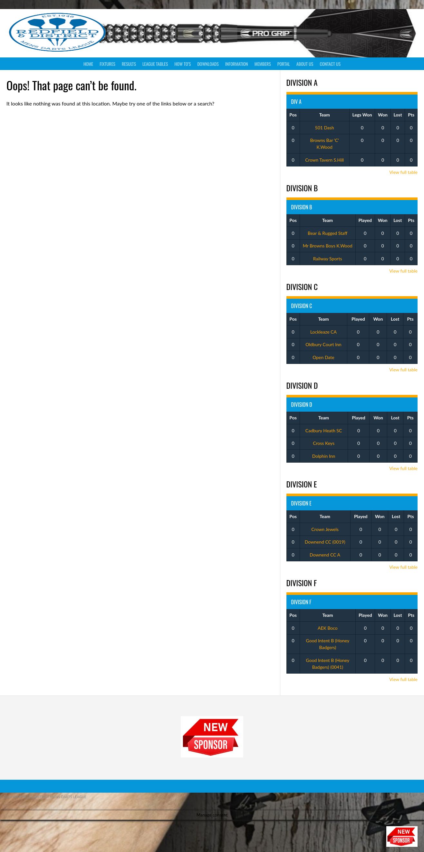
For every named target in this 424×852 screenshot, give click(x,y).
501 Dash (324, 127)
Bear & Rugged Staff (327, 233)
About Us (304, 63)
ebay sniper (413, 797)
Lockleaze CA (323, 332)
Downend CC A (325, 554)
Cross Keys (323, 443)
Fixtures (107, 63)
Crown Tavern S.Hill (324, 160)
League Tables (155, 63)
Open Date (323, 357)
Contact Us (330, 63)
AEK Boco (328, 628)
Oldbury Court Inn (323, 344)
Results (129, 63)
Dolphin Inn (323, 456)
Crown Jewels (325, 529)
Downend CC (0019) (325, 542)
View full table (403, 172)
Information (236, 63)
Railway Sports (327, 258)
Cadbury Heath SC (323, 430)
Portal (283, 63)
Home (88, 63)
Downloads (207, 63)
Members (263, 63)
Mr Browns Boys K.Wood (327, 245)
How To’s (182, 63)
